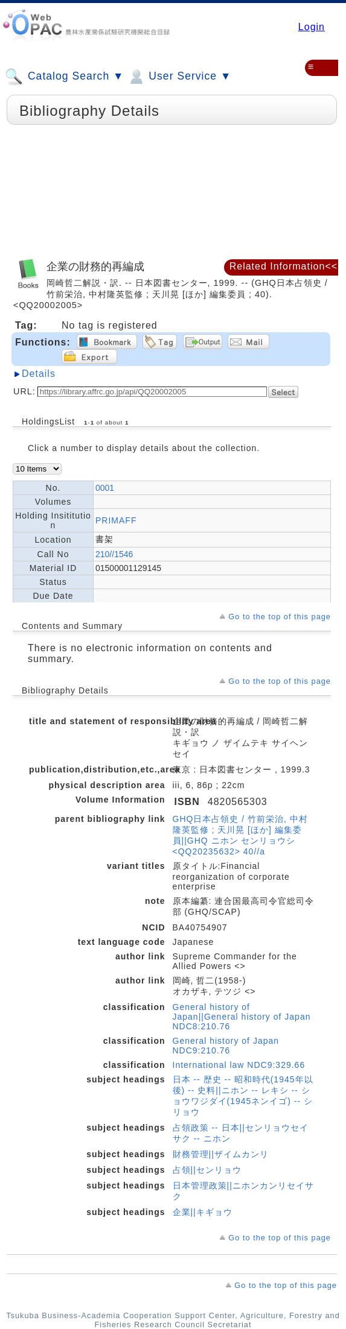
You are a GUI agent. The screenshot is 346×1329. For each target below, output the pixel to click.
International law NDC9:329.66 (239, 1065)
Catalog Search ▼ (64, 77)
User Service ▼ (179, 77)
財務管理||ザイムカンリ (221, 1154)
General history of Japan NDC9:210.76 (226, 1045)
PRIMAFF (115, 520)
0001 (104, 488)
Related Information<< (283, 266)
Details (39, 373)
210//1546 (114, 554)
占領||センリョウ (207, 1170)
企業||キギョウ (202, 1212)
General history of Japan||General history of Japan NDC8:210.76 (242, 1016)
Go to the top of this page (279, 616)
